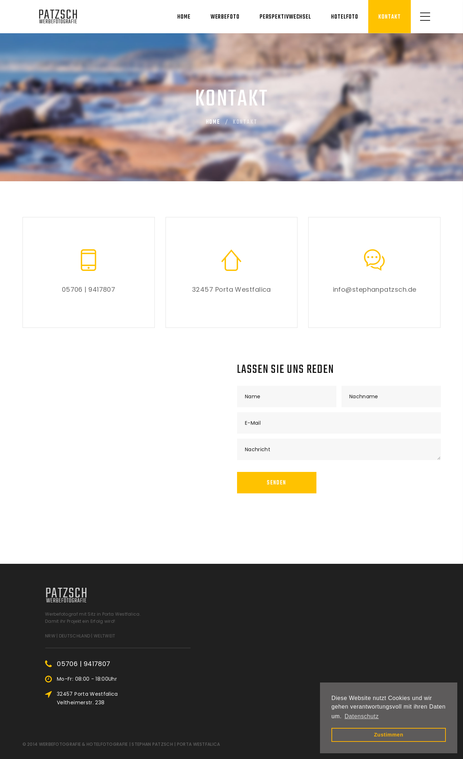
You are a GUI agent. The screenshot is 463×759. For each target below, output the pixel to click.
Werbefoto (225, 17)
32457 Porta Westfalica (231, 289)
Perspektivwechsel (285, 17)
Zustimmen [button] (388, 735)
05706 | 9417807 (88, 289)
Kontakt (389, 17)
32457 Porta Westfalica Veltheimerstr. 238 (129, 698)
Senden (276, 483)
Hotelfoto (344, 17)
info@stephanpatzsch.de (375, 289)
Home (184, 17)
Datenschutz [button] (362, 716)
